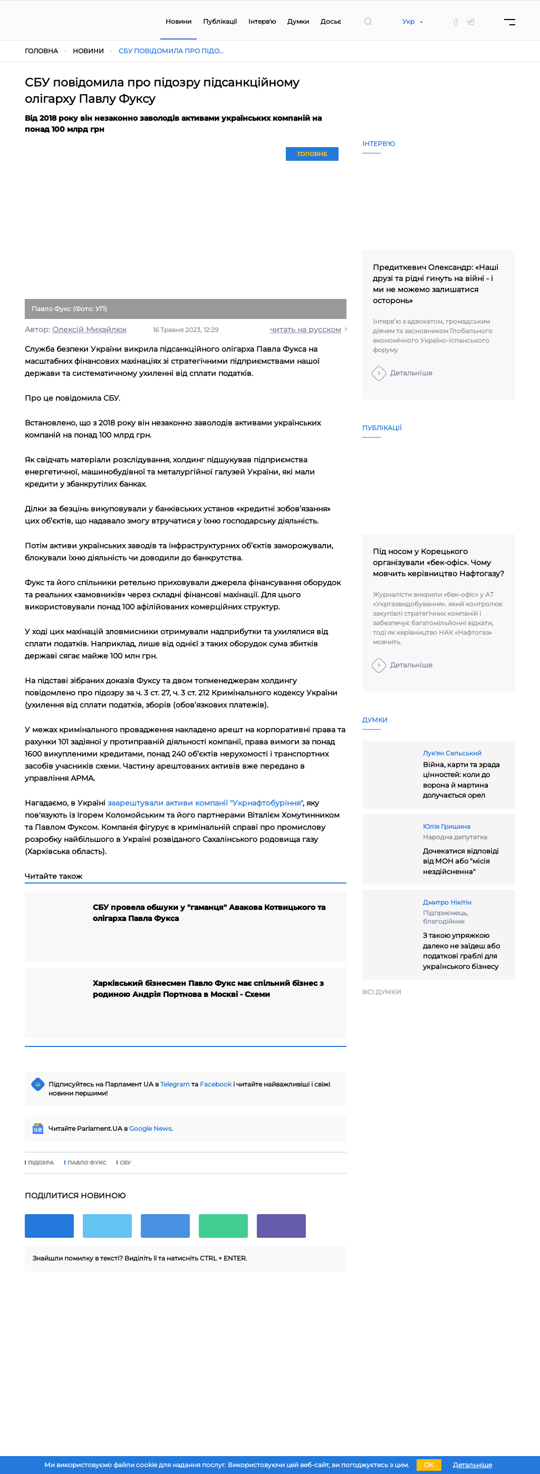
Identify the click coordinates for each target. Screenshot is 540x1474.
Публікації (220, 21)
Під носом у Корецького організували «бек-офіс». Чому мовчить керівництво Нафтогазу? (438, 562)
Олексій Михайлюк (89, 329)
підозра (41, 1163)
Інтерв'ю (262, 21)
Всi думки (381, 992)
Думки (298, 21)
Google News (150, 1128)
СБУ (125, 1163)
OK (429, 1465)
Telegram (175, 1084)
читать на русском (305, 329)
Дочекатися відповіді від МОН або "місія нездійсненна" (461, 861)
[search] (368, 21)
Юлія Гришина (446, 826)
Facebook (216, 1084)
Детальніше (411, 372)
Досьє (331, 21)
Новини (178, 21)
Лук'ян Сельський (452, 753)
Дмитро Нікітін (447, 902)
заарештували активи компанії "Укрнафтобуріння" (205, 803)
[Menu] (509, 22)
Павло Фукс (87, 1163)
